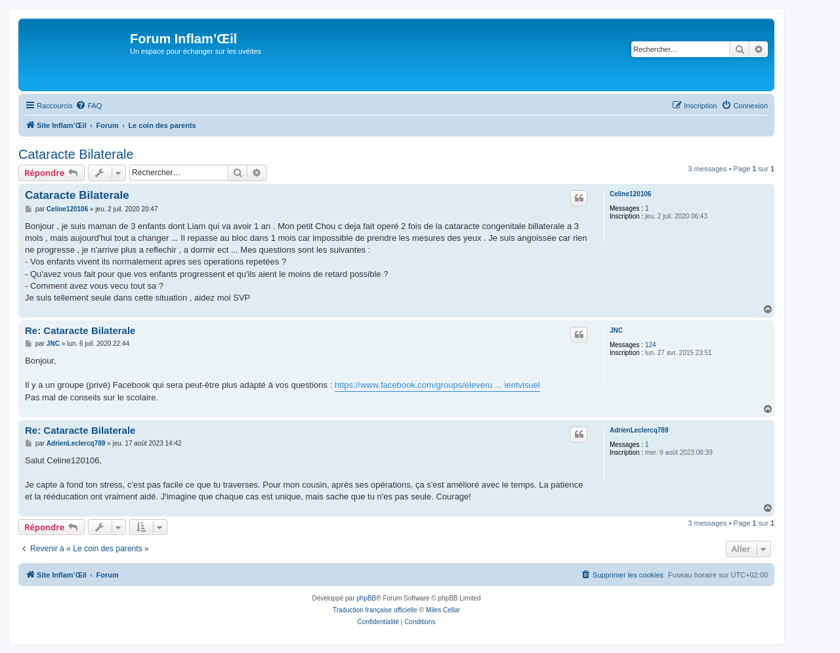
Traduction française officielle (375, 610)
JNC (616, 330)
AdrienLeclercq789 (639, 430)
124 (650, 344)
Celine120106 (630, 194)
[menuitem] (88, 106)
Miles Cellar (443, 610)
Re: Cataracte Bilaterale (80, 330)
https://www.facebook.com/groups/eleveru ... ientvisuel (437, 385)
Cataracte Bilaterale (76, 154)
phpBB (366, 598)
